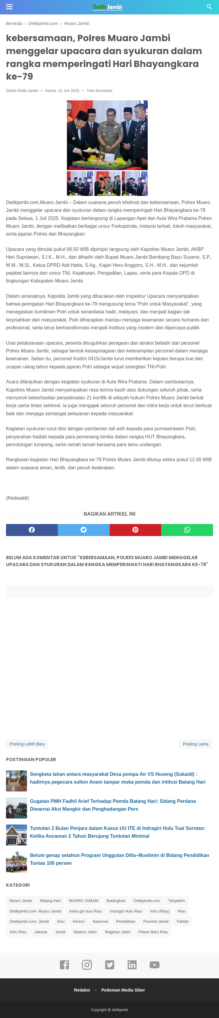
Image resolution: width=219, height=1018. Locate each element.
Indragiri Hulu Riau (126, 911)
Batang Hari (50, 900)
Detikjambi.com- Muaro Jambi (35, 911)
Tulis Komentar (100, 90)
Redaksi (82, 990)
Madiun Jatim (85, 932)
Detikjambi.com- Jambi (29, 921)
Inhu (60, 921)
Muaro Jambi (21, 900)
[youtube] (155, 969)
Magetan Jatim (117, 932)
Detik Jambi (28, 90)
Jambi (60, 932)
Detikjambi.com (147, 900)
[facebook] (32, 530)
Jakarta (40, 932)
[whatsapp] (187, 530)
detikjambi (120, 1010)
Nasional (100, 921)
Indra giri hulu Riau (85, 911)
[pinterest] (135, 530)
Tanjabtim (176, 900)
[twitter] (84, 530)
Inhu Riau (18, 932)
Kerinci (79, 921)
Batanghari (116, 900)
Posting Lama (196, 744)
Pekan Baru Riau (153, 932)
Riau (182, 911)
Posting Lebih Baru (27, 744)
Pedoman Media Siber (123, 990)
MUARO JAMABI (84, 900)
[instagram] (87, 969)
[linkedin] (132, 969)
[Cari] (209, 8)
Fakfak (182, 921)
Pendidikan (125, 921)
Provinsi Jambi (156, 921)
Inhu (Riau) (160, 911)
